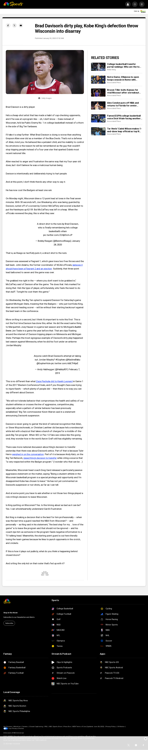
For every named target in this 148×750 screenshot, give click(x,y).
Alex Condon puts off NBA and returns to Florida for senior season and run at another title (123, 104)
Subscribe (9, 623)
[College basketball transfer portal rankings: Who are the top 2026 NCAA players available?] (98, 67)
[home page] (13, 4)
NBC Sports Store (55, 726)
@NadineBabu (73, 359)
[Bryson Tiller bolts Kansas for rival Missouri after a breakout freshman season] (98, 92)
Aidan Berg (111, 70)
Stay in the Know (10, 612)
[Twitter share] (14, 25)
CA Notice (121, 726)
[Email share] (21, 25)
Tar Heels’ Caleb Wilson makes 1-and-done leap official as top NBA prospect (124, 130)
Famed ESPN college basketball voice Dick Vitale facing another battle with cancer (124, 117)
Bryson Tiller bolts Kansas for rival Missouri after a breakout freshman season (123, 91)
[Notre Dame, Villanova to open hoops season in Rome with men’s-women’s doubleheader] (98, 80)
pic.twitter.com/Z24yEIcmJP (57, 235)
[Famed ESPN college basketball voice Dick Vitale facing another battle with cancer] (98, 118)
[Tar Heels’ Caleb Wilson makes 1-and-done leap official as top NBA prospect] (98, 131)
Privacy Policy (111, 726)
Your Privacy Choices (16, 728)
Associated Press (114, 82)
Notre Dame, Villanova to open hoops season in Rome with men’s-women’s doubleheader (123, 78)
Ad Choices (7, 726)
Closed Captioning (36, 726)
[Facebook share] (8, 25)
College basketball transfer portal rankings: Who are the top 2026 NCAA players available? (124, 65)
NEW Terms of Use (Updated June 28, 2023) (88, 726)
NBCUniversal (18, 733)
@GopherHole (44, 363)
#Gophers (60, 359)
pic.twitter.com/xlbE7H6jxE (64, 363)
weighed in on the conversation (28, 454)
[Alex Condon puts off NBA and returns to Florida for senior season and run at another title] (98, 105)
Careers (25, 726)
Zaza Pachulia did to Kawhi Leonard (54, 381)
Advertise (16, 726)
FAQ (46, 726)
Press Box (67, 726)
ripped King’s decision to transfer (40, 458)
